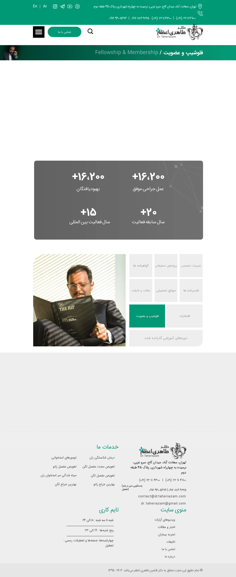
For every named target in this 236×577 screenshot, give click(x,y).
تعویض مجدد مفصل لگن (99, 466)
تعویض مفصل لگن (103, 475)
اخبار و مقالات (166, 527)
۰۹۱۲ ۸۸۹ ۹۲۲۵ (140, 18)
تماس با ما (168, 549)
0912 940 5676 (118, 18)
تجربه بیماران (166, 534)
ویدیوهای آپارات (164, 519)
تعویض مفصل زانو (65, 466)
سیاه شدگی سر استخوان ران (61, 475)
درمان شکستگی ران (102, 457)
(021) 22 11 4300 (161, 18)
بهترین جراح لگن (66, 484)
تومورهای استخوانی (64, 457)
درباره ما (170, 556)
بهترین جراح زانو (104, 484)
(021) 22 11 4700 (186, 18)
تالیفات (170, 541)
